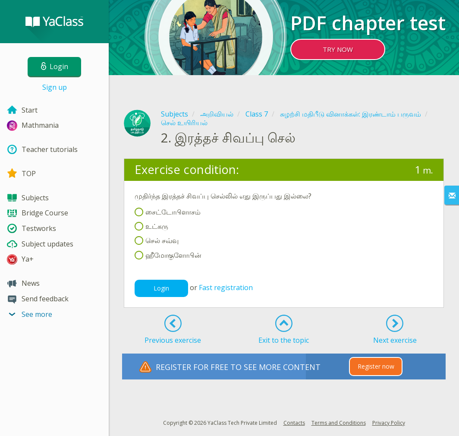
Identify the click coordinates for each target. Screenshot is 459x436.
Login (161, 288)
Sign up (54, 87)
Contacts (294, 423)
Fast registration (226, 287)
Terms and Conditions (338, 423)
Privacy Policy (388, 423)
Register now (376, 366)
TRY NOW (338, 49)
